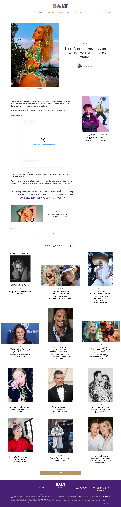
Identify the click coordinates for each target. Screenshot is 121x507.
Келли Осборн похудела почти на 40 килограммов (20, 459)
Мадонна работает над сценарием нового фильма (20, 409)
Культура (51, 12)
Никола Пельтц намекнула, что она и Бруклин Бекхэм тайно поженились (100, 459)
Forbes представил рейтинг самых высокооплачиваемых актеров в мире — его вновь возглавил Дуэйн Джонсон (60, 353)
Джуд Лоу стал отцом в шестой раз (60, 459)
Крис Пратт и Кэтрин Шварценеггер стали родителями (101, 409)
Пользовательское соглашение (80, 488)
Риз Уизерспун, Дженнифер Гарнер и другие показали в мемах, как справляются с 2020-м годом (100, 353)
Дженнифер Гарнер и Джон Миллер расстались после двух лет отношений (20, 353)
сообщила (45, 101)
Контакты (60, 487)
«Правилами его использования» (45, 499)
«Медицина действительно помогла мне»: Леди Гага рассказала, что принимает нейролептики (101, 297)
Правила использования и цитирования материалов (100, 489)
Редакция (40, 487)
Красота (60, 12)
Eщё (60, 472)
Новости (42, 12)
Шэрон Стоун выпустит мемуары (20, 292)
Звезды (84, 43)
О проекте (20, 487)
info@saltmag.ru (82, 496)
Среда (68, 12)
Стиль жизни (77, 12)
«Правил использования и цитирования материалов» (86, 502)
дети (19, 229)
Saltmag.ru (22, 494)
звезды (14, 229)
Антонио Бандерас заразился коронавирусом (60, 409)
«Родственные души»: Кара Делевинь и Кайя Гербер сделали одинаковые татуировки (60, 295)
